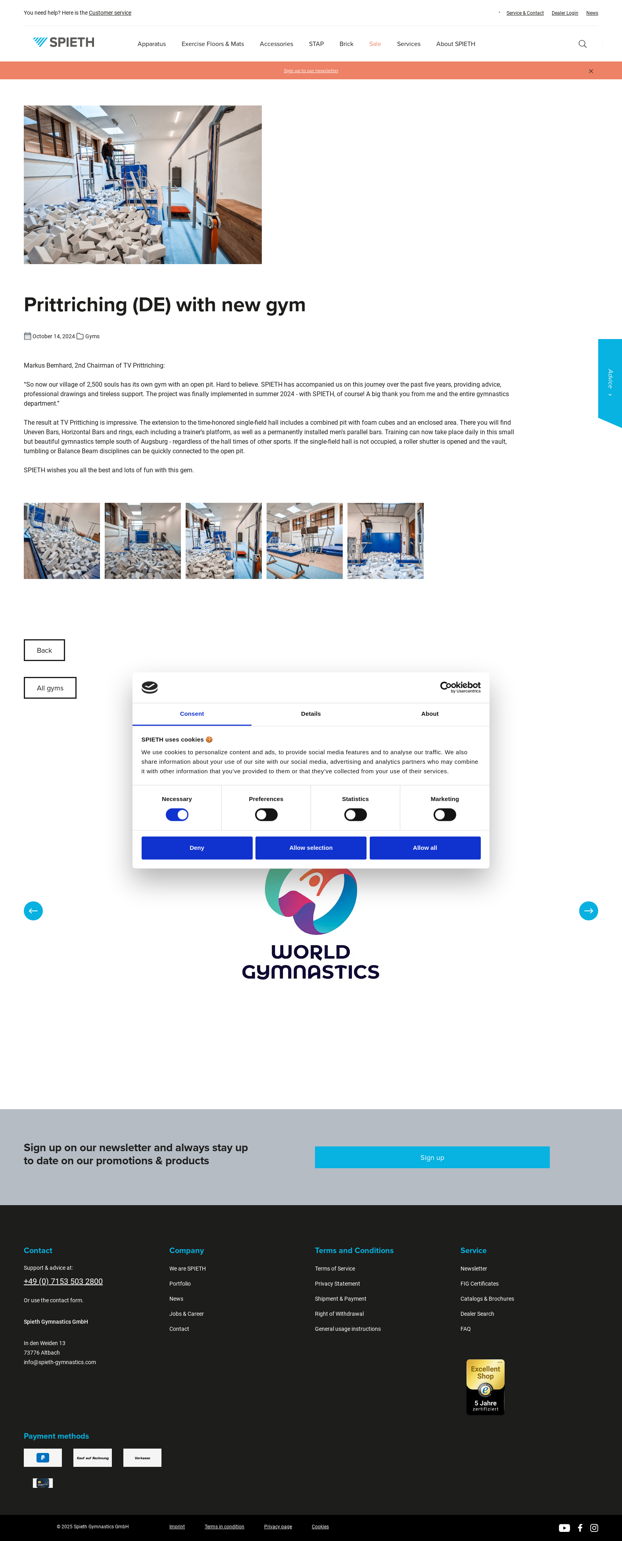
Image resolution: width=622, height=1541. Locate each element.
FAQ (466, 1329)
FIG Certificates (480, 1283)
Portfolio (180, 1283)
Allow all (425, 847)
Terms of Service (335, 1268)
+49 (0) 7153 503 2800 (63, 1281)
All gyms (50, 688)
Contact (179, 1329)
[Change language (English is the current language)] (492, 12)
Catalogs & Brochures (487, 1299)
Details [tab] (311, 713)
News (592, 13)
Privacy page (278, 1527)
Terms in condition (224, 1527)
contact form (66, 1300)
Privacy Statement (337, 1283)
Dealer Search (477, 1314)
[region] (311, 911)
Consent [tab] (192, 713)
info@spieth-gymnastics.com (60, 1362)
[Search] (583, 43)
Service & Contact (525, 13)
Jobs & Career (186, 1314)
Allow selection (310, 847)
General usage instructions (348, 1329)
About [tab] (430, 713)
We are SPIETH (187, 1268)
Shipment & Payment (341, 1299)
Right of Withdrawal (339, 1314)
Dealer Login (565, 13)
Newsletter (474, 1268)
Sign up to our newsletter (311, 70)
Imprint (177, 1527)
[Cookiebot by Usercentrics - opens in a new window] (446, 688)
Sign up (432, 1157)
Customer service (110, 13)
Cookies (320, 1527)
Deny (197, 847)
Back (44, 650)
